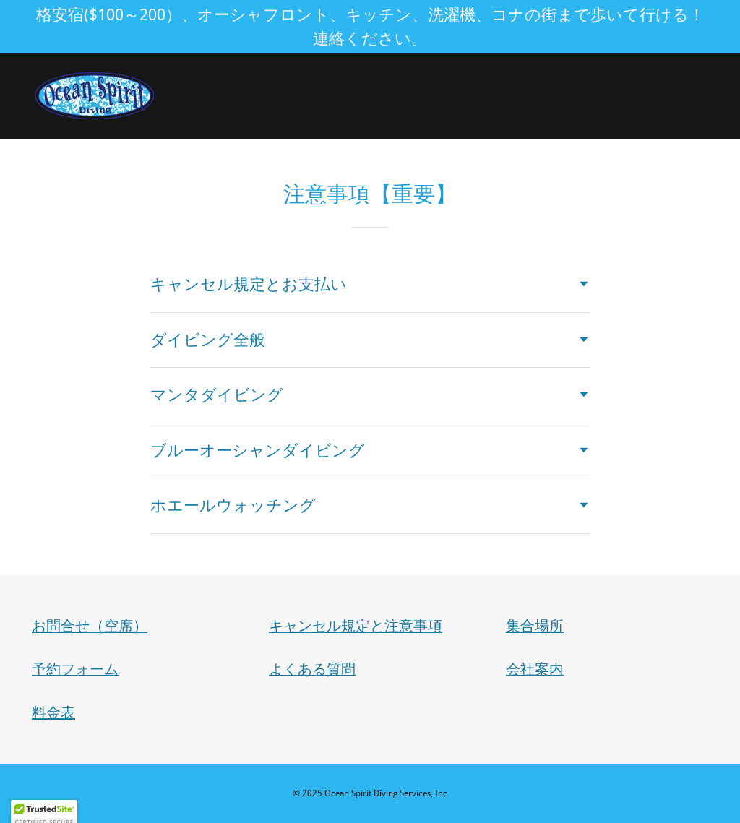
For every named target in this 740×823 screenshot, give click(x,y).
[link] (95, 95)
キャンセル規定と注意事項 (355, 625)
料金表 (53, 712)
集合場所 (535, 625)
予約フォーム (75, 669)
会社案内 (535, 669)
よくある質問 (312, 669)
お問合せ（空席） (89, 625)
